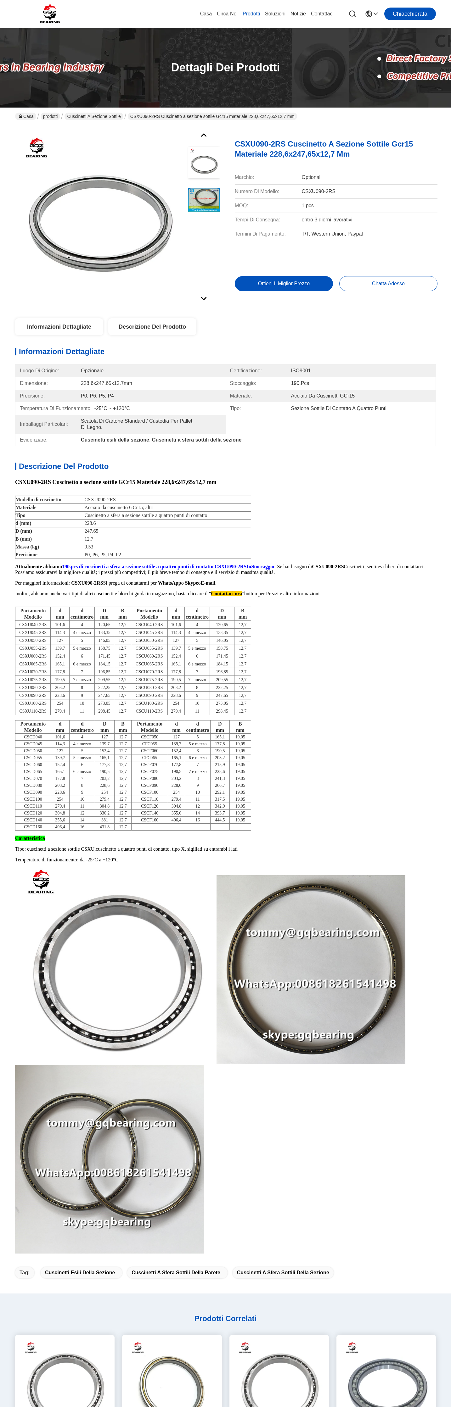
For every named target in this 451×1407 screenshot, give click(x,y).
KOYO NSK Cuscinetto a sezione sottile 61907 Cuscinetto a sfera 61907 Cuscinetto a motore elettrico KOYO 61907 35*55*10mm (386, 1061)
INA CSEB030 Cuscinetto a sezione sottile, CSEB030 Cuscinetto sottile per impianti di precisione (386, 1203)
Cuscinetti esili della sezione (80, 891)
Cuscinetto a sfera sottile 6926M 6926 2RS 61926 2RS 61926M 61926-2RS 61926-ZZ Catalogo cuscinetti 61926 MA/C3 (279, 1203)
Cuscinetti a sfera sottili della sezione (283, 891)
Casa (206, 13)
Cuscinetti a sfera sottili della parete (176, 891)
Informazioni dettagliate (59, 327)
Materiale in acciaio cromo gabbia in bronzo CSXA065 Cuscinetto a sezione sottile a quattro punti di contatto (64, 1061)
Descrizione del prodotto (152, 327)
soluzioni (275, 13)
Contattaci (322, 13)
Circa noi (227, 13)
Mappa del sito (86, 1399)
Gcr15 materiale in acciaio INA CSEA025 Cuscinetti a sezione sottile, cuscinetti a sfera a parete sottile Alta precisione (278, 1061)
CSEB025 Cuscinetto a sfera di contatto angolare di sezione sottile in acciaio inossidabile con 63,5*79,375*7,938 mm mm (172, 1061)
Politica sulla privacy (49, 1399)
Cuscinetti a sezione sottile (94, 116)
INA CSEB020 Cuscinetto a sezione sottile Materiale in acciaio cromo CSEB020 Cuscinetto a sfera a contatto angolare (65, 1203)
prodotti (251, 13)
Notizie (298, 13)
